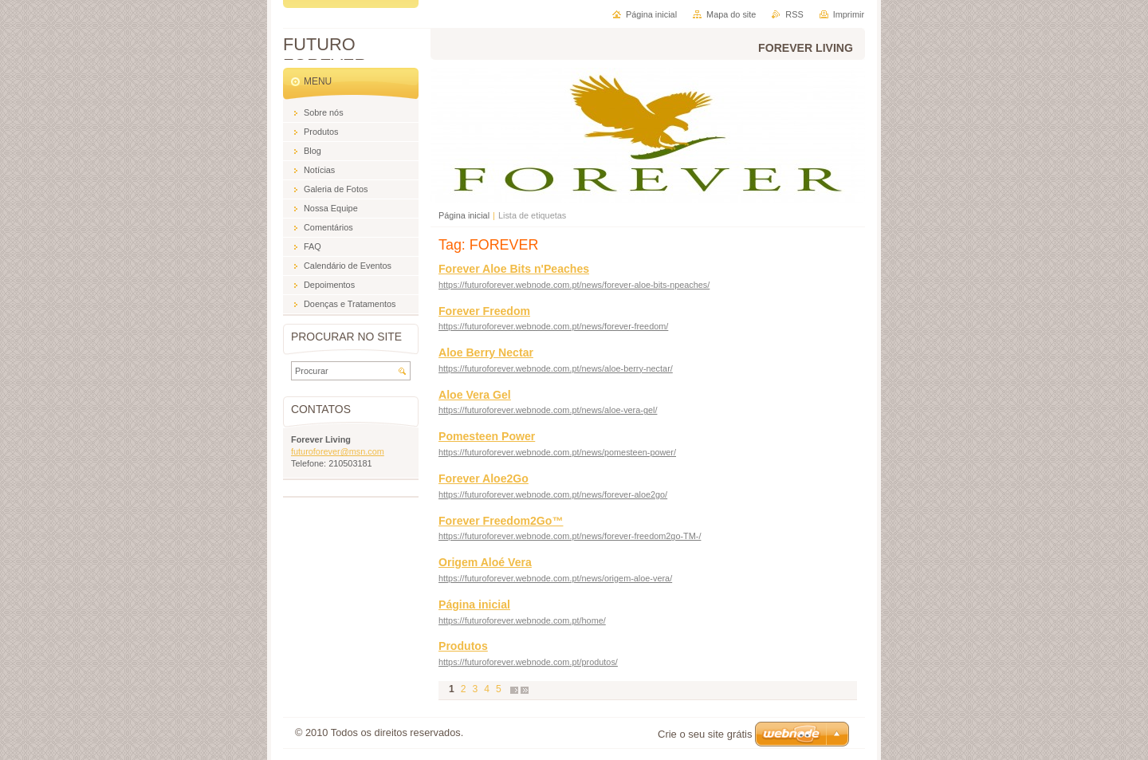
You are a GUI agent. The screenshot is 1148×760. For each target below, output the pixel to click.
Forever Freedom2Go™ (500, 520)
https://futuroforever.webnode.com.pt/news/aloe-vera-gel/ (547, 410)
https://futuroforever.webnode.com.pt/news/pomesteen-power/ (557, 452)
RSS (794, 14)
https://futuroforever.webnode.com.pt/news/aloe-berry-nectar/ (555, 368)
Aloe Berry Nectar (485, 352)
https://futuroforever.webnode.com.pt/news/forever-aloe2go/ (552, 494)
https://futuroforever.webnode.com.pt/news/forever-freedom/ (553, 326)
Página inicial (463, 215)
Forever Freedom (484, 311)
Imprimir (848, 14)
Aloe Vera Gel (474, 394)
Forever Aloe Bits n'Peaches (513, 268)
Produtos (463, 646)
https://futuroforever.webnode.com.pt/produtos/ (528, 662)
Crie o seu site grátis (705, 734)
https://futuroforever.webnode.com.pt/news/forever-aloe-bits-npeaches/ (574, 284)
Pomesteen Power (486, 436)
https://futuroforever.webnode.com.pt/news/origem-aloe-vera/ (555, 578)
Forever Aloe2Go (483, 478)
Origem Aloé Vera (485, 562)
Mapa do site (731, 14)
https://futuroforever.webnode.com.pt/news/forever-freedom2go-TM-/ (569, 536)
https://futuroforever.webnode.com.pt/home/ (522, 620)
